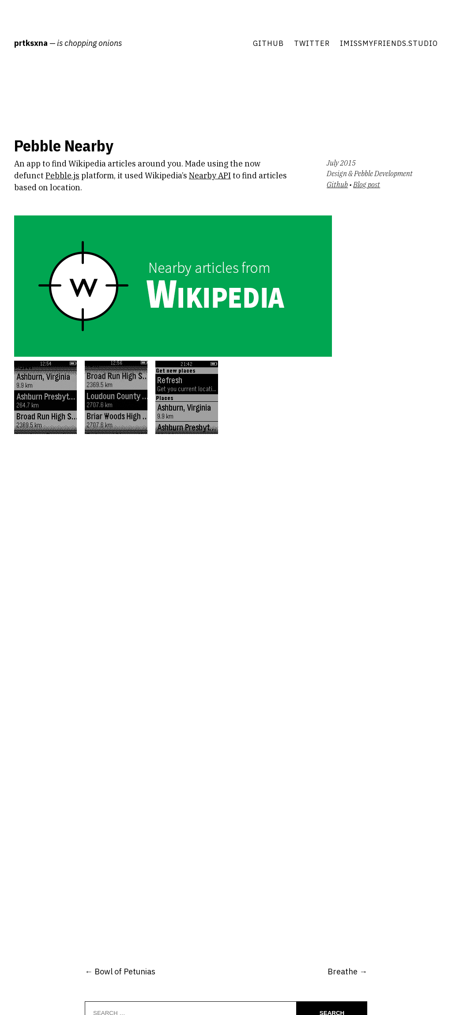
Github (268, 43)
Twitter (312, 43)
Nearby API (210, 175)
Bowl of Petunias (124, 971)
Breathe (343, 971)
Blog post (366, 184)
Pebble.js (62, 175)
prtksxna (31, 43)
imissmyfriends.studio (389, 43)
